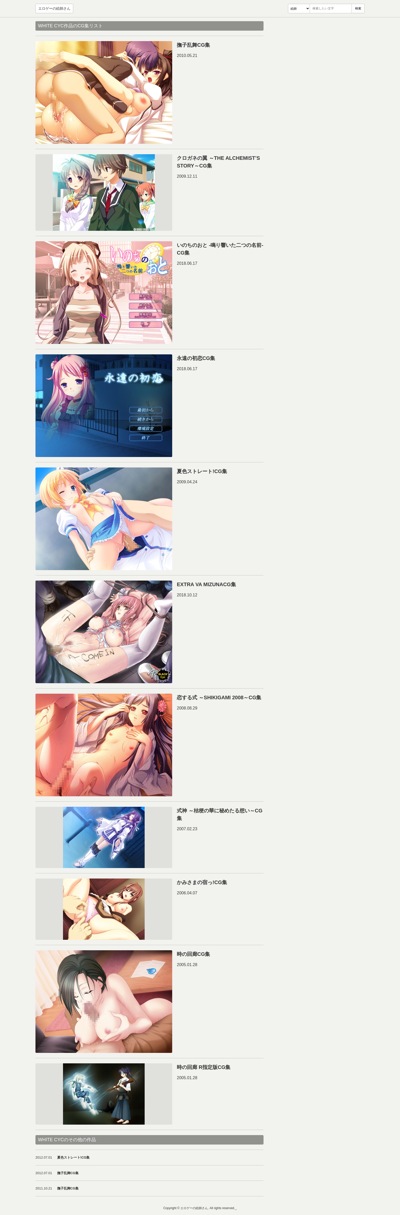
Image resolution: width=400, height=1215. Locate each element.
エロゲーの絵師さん (54, 8)
